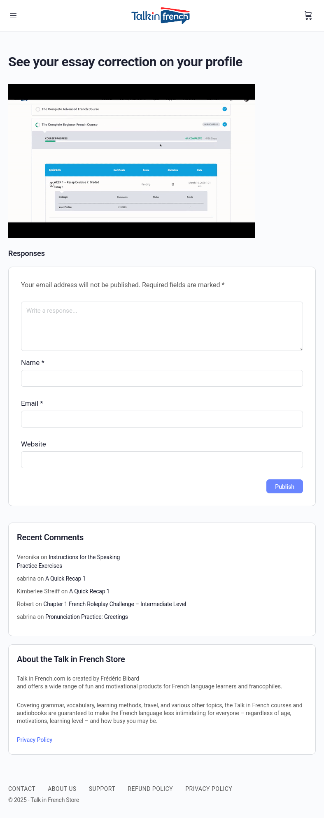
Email (32, 403)
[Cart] (308, 15)
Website (33, 444)
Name (32, 362)
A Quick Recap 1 (65, 578)
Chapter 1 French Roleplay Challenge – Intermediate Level (114, 604)
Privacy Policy (34, 740)
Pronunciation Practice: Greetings (86, 617)
